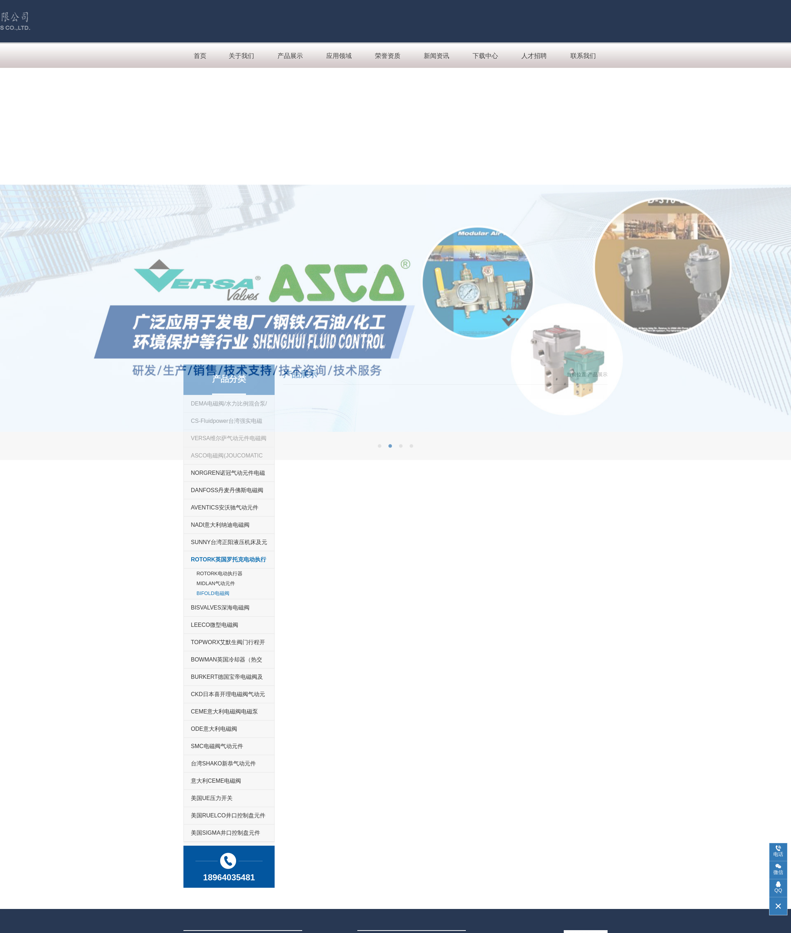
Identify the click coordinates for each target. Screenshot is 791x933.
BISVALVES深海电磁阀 (220, 608)
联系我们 (583, 55)
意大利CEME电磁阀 (216, 781)
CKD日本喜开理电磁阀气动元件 (228, 697)
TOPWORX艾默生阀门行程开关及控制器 (228, 645)
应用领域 (339, 55)
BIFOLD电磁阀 (213, 593)
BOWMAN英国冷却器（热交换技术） (226, 662)
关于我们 (241, 55)
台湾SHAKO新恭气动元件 (223, 763)
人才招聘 (534, 55)
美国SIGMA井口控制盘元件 (225, 833)
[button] (379, 571)
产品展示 (290, 55)
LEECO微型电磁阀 (214, 625)
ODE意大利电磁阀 (214, 729)
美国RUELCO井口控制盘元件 (228, 815)
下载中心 (485, 55)
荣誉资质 (387, 55)
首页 (200, 55)
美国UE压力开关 (212, 798)
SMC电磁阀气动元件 (217, 746)
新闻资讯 (436, 55)
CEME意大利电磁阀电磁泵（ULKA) (224, 714)
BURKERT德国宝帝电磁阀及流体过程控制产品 (227, 680)
